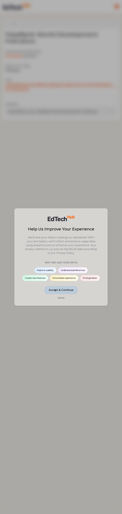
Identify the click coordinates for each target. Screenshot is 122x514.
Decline (61, 298)
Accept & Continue (61, 290)
